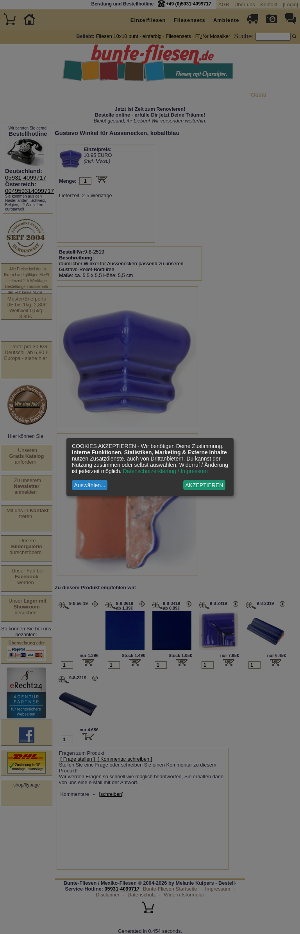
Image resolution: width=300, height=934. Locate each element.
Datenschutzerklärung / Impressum (165, 471)
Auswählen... (89, 485)
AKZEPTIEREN (204, 485)
